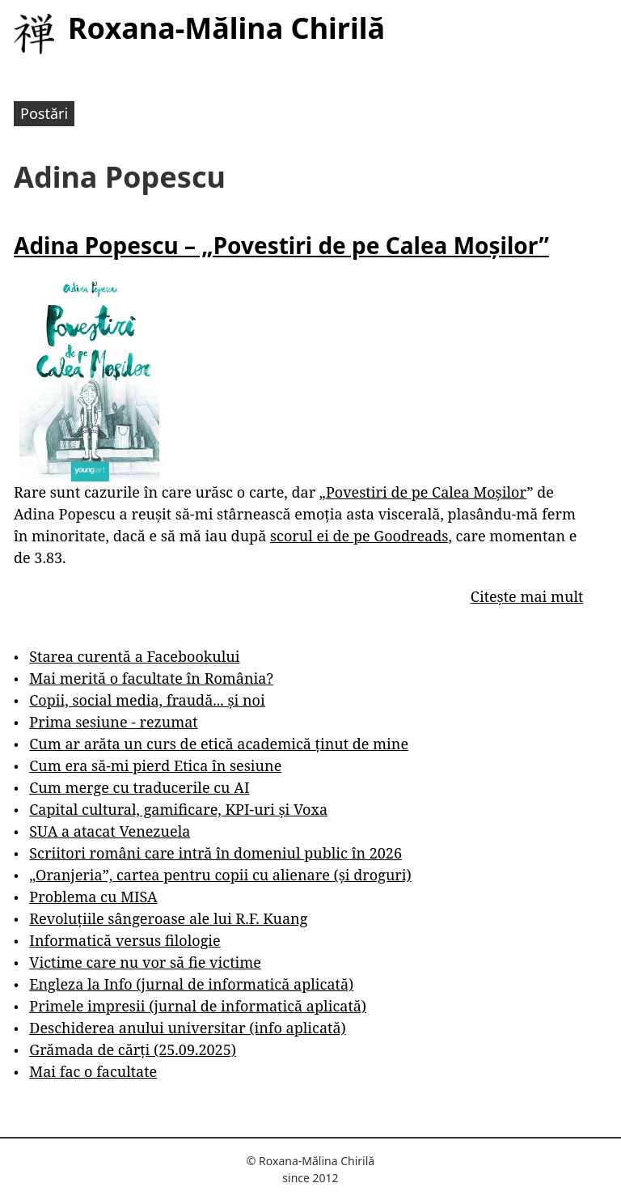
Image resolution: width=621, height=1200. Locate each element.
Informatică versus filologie (124, 940)
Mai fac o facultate (93, 1071)
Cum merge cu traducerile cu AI (139, 787)
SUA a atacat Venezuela (109, 831)
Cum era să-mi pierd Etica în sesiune (155, 765)
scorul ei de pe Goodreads (359, 535)
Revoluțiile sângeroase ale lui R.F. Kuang (168, 918)
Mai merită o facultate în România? (151, 678)
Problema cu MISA (93, 896)
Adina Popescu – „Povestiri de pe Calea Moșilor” (281, 245)
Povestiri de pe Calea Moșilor (426, 492)
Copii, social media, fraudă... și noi (146, 700)
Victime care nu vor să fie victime (145, 962)
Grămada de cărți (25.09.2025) (132, 1049)
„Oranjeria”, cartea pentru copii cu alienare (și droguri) (220, 874)
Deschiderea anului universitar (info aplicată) (187, 1027)
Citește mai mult (527, 596)
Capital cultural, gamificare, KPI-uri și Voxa (178, 809)
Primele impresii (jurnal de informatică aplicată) (197, 1006)
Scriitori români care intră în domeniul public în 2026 (215, 853)
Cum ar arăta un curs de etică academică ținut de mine (218, 743)
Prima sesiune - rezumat (113, 721)
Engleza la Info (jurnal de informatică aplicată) (191, 984)
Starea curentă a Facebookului (134, 656)
